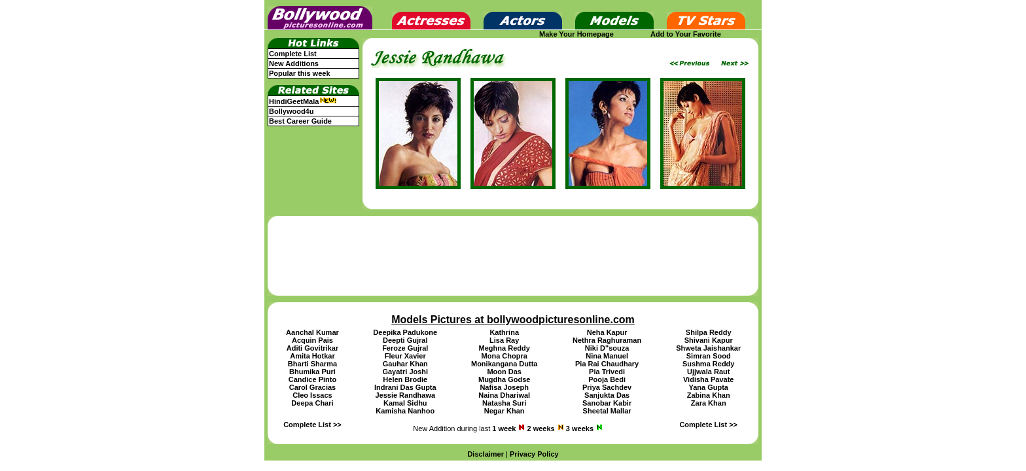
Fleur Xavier (405, 356)
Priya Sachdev (606, 387)
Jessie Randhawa (405, 395)
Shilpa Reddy (709, 332)
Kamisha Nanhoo (405, 411)
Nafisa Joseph (504, 387)
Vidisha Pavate (708, 379)
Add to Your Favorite (685, 34)
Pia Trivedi (607, 371)
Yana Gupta (708, 387)
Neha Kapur (607, 332)
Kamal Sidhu (405, 403)
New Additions (294, 63)
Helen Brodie (405, 379)
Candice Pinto (312, 379)
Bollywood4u (291, 111)
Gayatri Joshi (405, 371)
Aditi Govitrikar (312, 348)
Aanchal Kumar (312, 332)
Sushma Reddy (708, 364)
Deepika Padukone (405, 332)
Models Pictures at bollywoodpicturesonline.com (513, 319)
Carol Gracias (312, 387)
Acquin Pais (312, 340)
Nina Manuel (607, 356)
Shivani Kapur (708, 340)
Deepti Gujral (405, 340)
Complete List (293, 54)
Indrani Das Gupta (405, 387)
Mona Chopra (504, 356)
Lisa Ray (504, 340)
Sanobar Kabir (606, 403)
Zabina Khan (708, 395)
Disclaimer (485, 454)
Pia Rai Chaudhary (607, 364)
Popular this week (299, 73)
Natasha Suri (504, 403)
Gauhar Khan (405, 364)
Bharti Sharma (312, 364)
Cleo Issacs (312, 395)
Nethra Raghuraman (607, 340)
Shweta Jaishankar (708, 348)
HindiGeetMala (303, 101)
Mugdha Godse (504, 379)
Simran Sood (708, 356)
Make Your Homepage (576, 34)
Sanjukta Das (606, 395)
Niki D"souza (607, 348)
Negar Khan (504, 411)
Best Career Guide (300, 121)
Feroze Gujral (405, 348)
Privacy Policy (534, 454)
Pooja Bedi (607, 379)
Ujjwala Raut (708, 371)
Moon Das (504, 371)
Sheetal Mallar (607, 411)
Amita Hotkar (312, 356)
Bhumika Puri (312, 371)
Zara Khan (708, 403)
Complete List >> (312, 424)
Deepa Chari (312, 403)
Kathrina (504, 332)
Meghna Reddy (504, 348)
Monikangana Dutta (504, 364)
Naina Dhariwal (504, 395)
